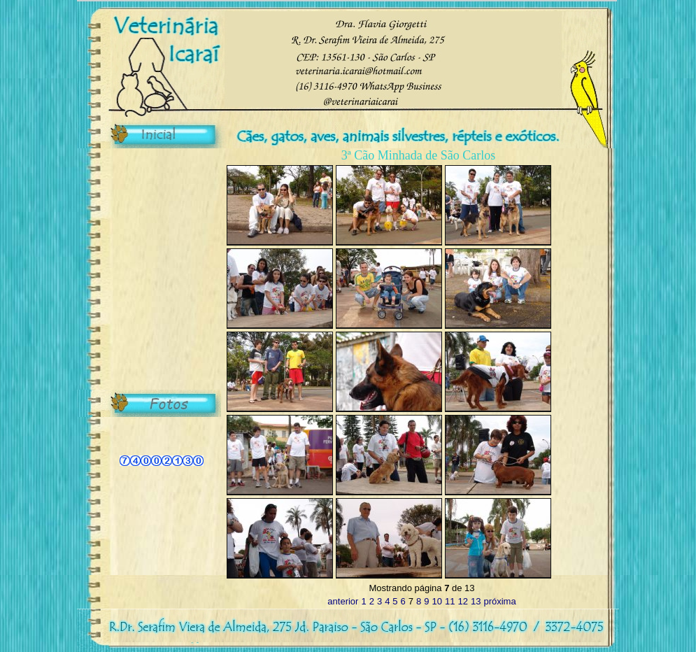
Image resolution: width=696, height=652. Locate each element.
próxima (499, 601)
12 (462, 601)
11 (450, 601)
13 (476, 601)
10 (437, 601)
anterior (342, 601)
